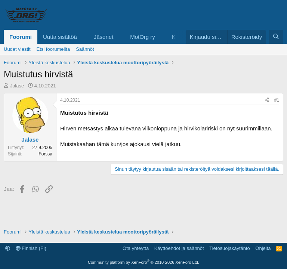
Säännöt (85, 49)
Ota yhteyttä (136, 248)
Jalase (17, 86)
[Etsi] (276, 37)
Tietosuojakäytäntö (229, 248)
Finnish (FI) (31, 248)
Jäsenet (104, 37)
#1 (276, 100)
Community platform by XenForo (143, 262)
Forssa (45, 154)
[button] (83, 37)
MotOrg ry (142, 37)
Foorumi (20, 37)
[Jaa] (267, 100)
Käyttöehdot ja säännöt (179, 248)
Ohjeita (263, 248)
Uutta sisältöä (60, 37)
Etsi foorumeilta (53, 49)
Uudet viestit (17, 49)
